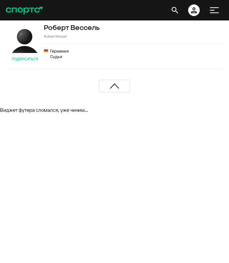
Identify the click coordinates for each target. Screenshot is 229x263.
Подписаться (25, 59)
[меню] (214, 10)
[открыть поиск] (175, 10)
